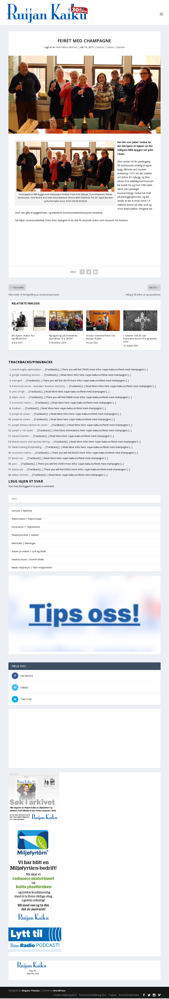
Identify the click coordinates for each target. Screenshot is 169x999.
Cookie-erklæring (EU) (65, 995)
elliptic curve (18, 397)
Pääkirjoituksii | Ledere (25, 535)
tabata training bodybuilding (26, 447)
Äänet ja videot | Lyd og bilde (29, 552)
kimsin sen (17, 459)
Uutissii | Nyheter (22, 511)
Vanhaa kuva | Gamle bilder (28, 560)
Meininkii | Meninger (24, 543)
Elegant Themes (31, 991)
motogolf (17, 381)
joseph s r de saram (22, 431)
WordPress (59, 991)
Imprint (112, 995)
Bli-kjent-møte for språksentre (23, 338)
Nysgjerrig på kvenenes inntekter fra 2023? (63, 338)
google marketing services (26, 375)
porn (14, 464)
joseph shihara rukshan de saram (29, 425)
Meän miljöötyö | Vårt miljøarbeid (32, 568)
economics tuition (21, 403)
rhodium (16, 408)
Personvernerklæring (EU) (92, 995)
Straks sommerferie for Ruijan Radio (100, 338)
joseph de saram (21, 414)
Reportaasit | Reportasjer (27, 519)
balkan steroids (20, 475)
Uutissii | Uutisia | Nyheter (110, 47)
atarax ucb (17, 470)
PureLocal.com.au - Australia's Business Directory (38, 386)
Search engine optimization (26, 370)
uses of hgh (18, 392)
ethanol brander (20, 436)
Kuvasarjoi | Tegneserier (26, 527)
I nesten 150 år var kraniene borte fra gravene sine (140, 339)
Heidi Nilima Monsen (66, 47)
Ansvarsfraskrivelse (129, 995)
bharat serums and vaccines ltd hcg (31, 442)
